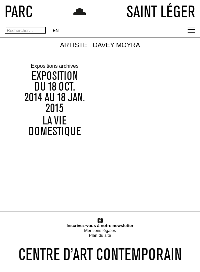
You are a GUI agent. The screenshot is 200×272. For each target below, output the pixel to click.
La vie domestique (55, 126)
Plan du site (100, 235)
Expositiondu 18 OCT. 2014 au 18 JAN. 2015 (54, 92)
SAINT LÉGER (161, 11)
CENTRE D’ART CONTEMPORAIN (100, 254)
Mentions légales (100, 230)
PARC (19, 11)
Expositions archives (55, 66)
